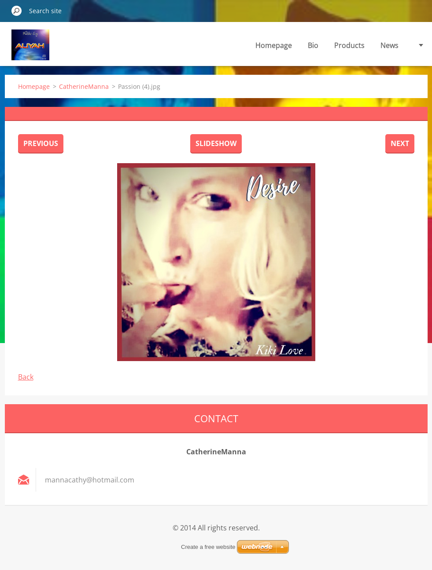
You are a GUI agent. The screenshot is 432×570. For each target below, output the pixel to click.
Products (349, 45)
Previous (40, 143)
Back (25, 377)
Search (16, 10)
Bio (313, 45)
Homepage (273, 45)
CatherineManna (84, 86)
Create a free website (208, 547)
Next (400, 143)
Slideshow (216, 143)
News (389, 45)
